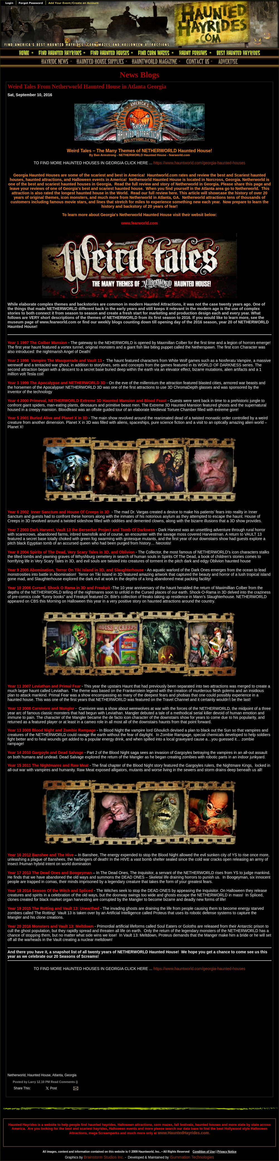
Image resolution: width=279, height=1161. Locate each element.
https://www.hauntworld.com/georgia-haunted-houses (199, 163)
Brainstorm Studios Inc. (104, 1157)
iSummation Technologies (192, 1157)
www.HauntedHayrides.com (183, 1133)
